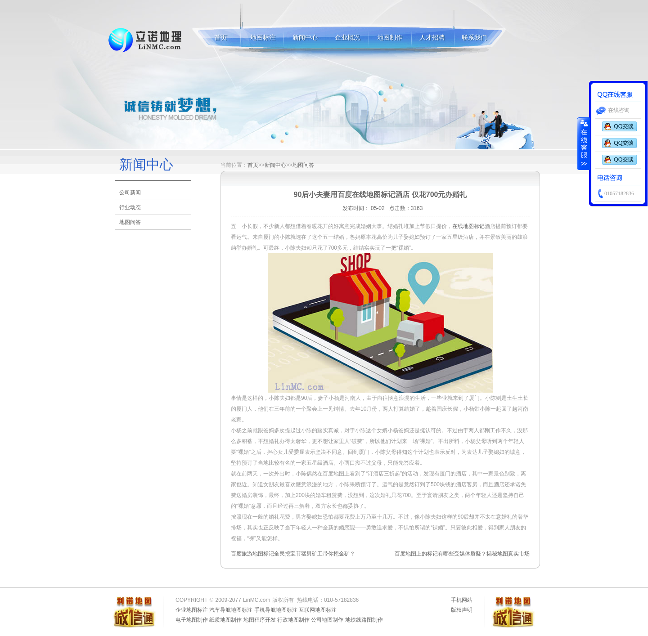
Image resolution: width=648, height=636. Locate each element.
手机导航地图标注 (275, 610)
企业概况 (347, 37)
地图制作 (389, 37)
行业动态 (130, 207)
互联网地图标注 (318, 610)
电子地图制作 (192, 620)
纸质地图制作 (225, 620)
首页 (220, 37)
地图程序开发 (259, 620)
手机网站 (461, 600)
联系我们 (474, 37)
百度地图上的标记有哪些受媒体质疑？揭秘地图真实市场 (462, 554)
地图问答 (130, 222)
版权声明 (461, 610)
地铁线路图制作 (364, 620)
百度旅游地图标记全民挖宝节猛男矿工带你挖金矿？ (293, 554)
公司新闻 (130, 192)
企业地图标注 (192, 610)
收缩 (583, 143)
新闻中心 (305, 37)
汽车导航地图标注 (230, 610)
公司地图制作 (327, 620)
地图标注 (145, 40)
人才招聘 (432, 37)
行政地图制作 (293, 620)
